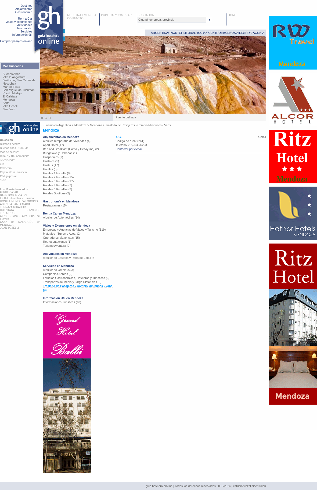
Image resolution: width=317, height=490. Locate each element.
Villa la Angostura (14, 77)
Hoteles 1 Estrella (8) (57, 173)
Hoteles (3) (50, 169)
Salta (6, 102)
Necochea (9, 83)
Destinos (26, 5)
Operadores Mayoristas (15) (61, 237)
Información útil (22, 34)
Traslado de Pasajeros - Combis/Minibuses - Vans (138, 125)
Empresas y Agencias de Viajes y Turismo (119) (74, 229)
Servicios (26, 31)
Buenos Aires (11, 73)
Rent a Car (25, 18)
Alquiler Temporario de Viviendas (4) (67, 141)
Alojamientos (23, 8)
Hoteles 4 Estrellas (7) (57, 185)
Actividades (24, 25)
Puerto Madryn (12, 93)
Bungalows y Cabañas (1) (60, 153)
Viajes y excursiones (18, 21)
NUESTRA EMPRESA (81, 15)
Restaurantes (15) (55, 205)
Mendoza (9, 99)
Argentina (64, 125)
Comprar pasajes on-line (16, 41)
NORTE (176, 32)
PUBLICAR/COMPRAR (116, 15)
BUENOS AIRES (234, 32)
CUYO (202, 32)
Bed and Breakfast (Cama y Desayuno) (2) (71, 149)
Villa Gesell (10, 106)
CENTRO (214, 32)
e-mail (262, 137)
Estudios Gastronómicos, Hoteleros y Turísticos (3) (76, 278)
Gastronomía (23, 12)
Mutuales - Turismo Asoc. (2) (62, 233)
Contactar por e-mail (129, 149)
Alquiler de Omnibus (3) (58, 269)
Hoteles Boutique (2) (56, 193)
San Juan (9, 109)
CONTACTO (75, 18)
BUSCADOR (146, 15)
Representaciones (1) (57, 241)
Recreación (24, 28)
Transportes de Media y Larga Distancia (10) (72, 282)
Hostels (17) (51, 165)
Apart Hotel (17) (53, 145)
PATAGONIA (256, 32)
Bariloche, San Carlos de (19, 80)
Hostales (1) (51, 161)
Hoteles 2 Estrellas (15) (58, 177)
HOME (232, 15)
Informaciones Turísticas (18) (62, 302)
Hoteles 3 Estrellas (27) (58, 181)
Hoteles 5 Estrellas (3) (57, 189)
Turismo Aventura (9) (56, 245)
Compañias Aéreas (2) (57, 273)
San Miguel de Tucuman (19, 90)
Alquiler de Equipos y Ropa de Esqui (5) (69, 257)
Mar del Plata (11, 86)
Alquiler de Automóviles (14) (61, 217)
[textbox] (172, 20)
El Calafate (10, 96)
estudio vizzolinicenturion (249, 486)
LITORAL (189, 32)
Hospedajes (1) (53, 157)
